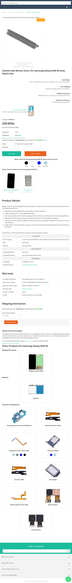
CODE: (4, 144)
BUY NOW (11, 154)
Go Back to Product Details (10, 343)
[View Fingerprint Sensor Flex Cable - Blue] (21, 455)
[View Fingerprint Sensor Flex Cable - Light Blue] (13, 455)
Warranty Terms (27, 289)
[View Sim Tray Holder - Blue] (51, 455)
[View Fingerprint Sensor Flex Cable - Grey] (17, 455)
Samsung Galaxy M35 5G (16, 12)
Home (4, 12)
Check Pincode (11, 322)
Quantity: (5, 147)
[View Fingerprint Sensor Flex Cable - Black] (25, 455)
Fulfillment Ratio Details (29, 265)
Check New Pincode (8, 313)
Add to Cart (35, 154)
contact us (28, 341)
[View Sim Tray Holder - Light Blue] (55, 455)
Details (45, 140)
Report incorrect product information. (14, 138)
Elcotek (46, 581)
